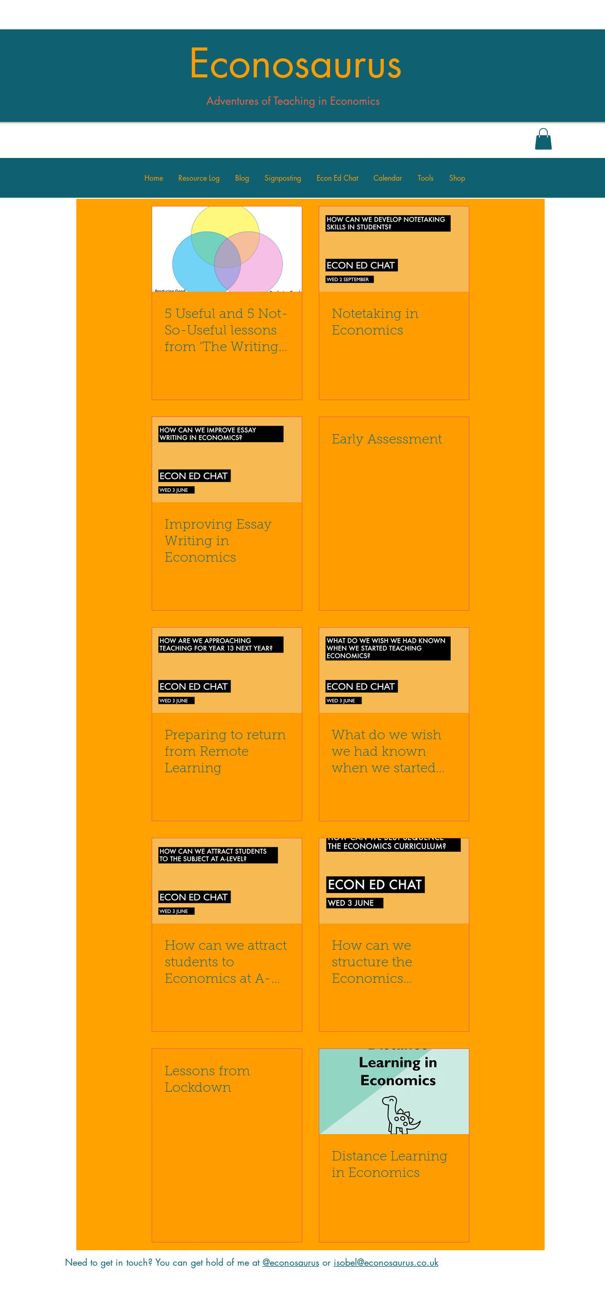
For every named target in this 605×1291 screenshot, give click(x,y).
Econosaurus (295, 63)
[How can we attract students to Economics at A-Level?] (227, 880)
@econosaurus (291, 1262)
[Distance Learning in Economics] (394, 1091)
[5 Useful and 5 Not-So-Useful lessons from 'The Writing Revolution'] (227, 249)
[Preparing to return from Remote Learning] (227, 670)
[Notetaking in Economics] (394, 249)
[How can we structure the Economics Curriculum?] (394, 880)
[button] (543, 139)
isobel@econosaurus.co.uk (386, 1262)
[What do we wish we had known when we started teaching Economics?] (394, 670)
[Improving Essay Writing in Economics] (227, 459)
